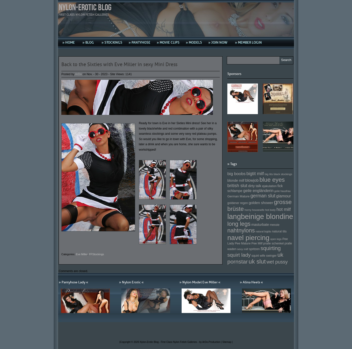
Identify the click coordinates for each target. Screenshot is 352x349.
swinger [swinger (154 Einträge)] (271, 255)
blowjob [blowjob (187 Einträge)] (252, 180)
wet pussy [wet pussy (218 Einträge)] (277, 262)
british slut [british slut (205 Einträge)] (237, 185)
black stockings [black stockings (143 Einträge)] (283, 174)
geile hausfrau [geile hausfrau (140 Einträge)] (282, 191)
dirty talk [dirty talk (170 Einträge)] (254, 186)
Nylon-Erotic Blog (85, 7)
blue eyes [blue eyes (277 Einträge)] (272, 179)
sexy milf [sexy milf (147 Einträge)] (242, 249)
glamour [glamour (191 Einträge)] (283, 196)
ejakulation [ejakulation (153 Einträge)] (269, 186)
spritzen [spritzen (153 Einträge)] (254, 249)
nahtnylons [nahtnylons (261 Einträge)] (241, 230)
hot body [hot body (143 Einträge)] (270, 209)
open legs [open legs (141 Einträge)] (276, 239)
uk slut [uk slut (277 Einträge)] (257, 261)
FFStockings (96, 254)
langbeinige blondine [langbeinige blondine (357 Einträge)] (260, 216)
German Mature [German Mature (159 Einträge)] (238, 196)
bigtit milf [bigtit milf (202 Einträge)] (255, 173)
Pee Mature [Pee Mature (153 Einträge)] (243, 243)
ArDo (78, 74)
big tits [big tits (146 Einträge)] (269, 174)
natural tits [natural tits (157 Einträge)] (279, 231)
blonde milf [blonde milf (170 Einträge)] (235, 180)
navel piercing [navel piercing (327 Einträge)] (248, 237)
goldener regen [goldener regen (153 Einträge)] (237, 203)
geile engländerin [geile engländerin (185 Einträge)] (258, 190)
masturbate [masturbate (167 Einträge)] (260, 225)
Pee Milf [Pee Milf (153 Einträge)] (257, 243)
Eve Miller (82, 254)
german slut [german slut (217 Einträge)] (262, 195)
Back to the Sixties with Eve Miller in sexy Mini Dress (119, 64)
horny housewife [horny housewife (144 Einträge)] (254, 209)
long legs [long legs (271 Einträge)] (239, 224)
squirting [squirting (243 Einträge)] (271, 248)
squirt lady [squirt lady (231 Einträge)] (239, 255)
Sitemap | (227, 342)
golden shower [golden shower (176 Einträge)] (261, 203)
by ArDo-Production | (210, 342)
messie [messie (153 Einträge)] (275, 225)
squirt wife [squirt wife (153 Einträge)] (258, 255)
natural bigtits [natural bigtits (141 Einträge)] (263, 231)
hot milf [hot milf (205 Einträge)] (283, 209)
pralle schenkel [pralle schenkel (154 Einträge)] (273, 243)
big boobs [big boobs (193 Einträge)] (236, 173)
